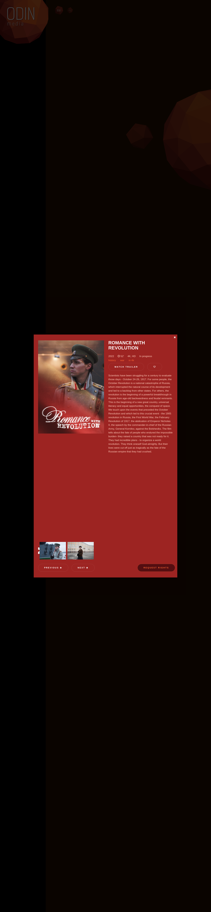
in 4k (131, 360)
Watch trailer (126, 367)
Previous (53, 568)
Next (83, 568)
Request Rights (156, 568)
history (112, 360)
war (122, 360)
